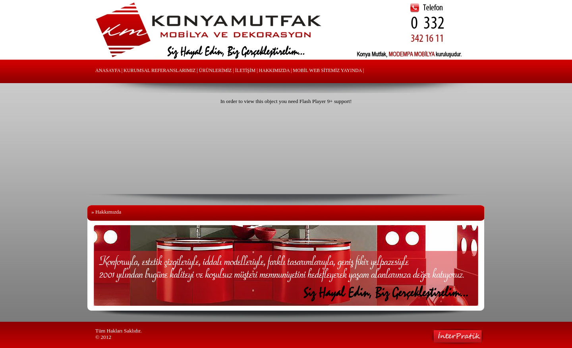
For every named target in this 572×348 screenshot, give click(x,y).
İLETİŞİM (245, 70)
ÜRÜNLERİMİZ (215, 70)
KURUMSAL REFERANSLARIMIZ (159, 70)
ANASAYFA (107, 70)
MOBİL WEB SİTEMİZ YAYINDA (327, 70)
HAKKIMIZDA (274, 70)
